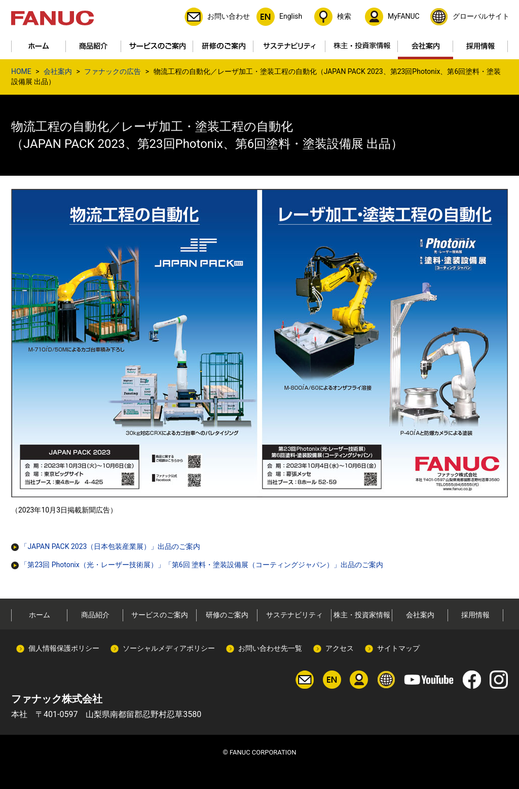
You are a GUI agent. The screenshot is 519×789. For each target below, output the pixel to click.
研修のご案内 (227, 615)
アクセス (339, 648)
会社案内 (58, 71)
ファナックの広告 (112, 71)
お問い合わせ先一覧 (270, 648)
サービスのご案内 (159, 615)
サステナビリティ (294, 615)
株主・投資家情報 (361, 615)
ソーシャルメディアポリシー (169, 648)
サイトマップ (398, 648)
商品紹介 (95, 615)
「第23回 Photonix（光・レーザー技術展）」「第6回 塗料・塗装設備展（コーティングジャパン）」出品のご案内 (197, 565)
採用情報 (475, 615)
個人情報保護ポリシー (63, 648)
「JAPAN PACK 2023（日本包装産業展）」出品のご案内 (105, 546)
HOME (21, 71)
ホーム (39, 615)
